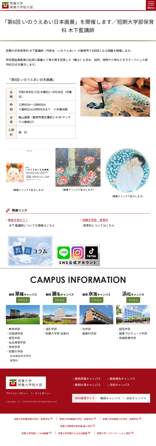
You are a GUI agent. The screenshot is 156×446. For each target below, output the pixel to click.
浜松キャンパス (120, 384)
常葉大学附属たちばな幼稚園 (72, 433)
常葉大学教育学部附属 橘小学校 (76, 426)
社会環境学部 (17, 342)
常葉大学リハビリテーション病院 (113, 433)
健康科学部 (89, 333)
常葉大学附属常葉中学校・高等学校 (32, 419)
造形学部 (51, 329)
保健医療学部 (127, 338)
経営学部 (14, 338)
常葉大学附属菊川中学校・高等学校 (120, 419)
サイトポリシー (43, 393)
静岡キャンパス (110, 398)
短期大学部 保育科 (95, 220)
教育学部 (14, 329)
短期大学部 (16, 351)
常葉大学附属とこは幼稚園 (35, 433)
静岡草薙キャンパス (88, 378)
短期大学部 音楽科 (57, 333)
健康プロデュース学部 (133, 333)
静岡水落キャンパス (88, 384)
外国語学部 (16, 333)
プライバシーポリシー (17, 393)
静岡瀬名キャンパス (122, 378)
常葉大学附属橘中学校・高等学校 (76, 419)
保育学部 (14, 347)
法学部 (86, 329)
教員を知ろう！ (18, 220)
